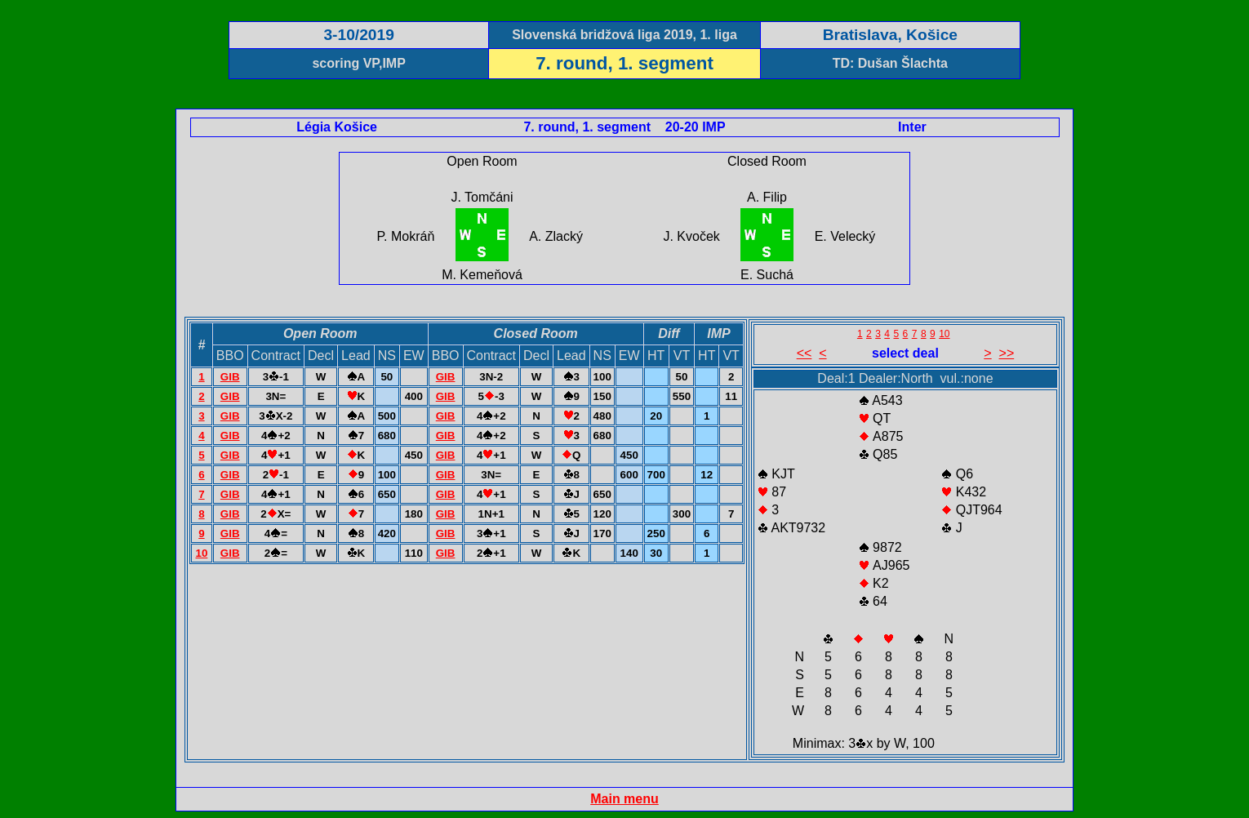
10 (201, 553)
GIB (230, 377)
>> (1007, 353)
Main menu (624, 799)
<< (804, 353)
